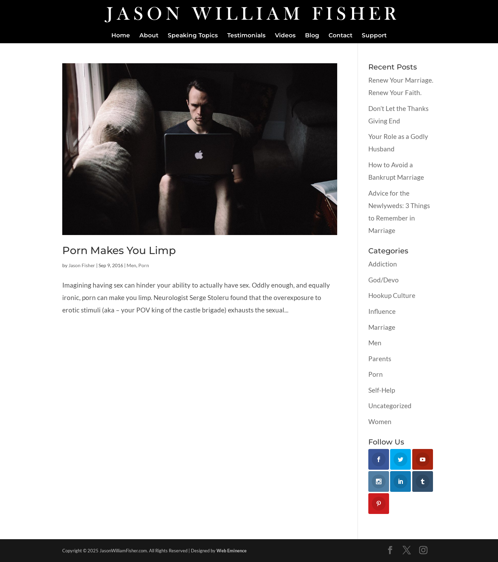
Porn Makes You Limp (119, 250)
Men (131, 265)
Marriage (381, 327)
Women (379, 421)
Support (374, 36)
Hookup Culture (391, 295)
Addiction (382, 264)
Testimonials (246, 36)
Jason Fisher (81, 265)
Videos (285, 36)
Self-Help (381, 390)
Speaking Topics (193, 36)
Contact (340, 36)
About (148, 36)
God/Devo (383, 280)
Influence (382, 311)
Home (120, 36)
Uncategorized (390, 406)
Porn (143, 265)
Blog (312, 36)
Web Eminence (231, 550)
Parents (379, 359)
